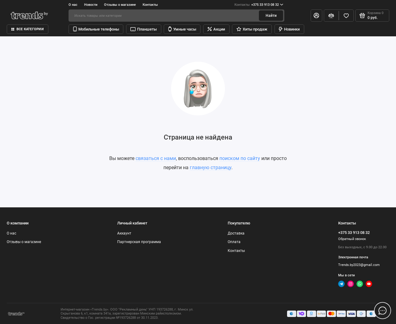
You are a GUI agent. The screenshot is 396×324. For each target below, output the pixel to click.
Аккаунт (124, 233)
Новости (90, 4)
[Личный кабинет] (317, 15)
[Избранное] (346, 15)
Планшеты (143, 29)
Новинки (289, 29)
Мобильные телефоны (96, 29)
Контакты (150, 4)
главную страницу (210, 167)
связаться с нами (156, 158)
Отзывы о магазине (120, 4)
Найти (271, 15)
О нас (73, 4)
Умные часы (182, 29)
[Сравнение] (331, 15)
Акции (216, 29)
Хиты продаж (252, 29)
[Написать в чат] (383, 311)
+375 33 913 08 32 (258, 4)
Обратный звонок (352, 239)
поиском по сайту (239, 158)
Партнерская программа (139, 242)
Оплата (234, 242)
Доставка (236, 233)
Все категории (27, 29)
